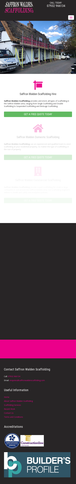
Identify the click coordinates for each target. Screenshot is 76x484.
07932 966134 (14, 376)
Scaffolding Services (12, 405)
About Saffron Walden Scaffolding (18, 401)
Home (6, 397)
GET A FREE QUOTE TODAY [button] (38, 114)
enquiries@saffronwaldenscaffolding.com (27, 380)
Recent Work (9, 409)
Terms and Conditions (13, 417)
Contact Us (9, 413)
